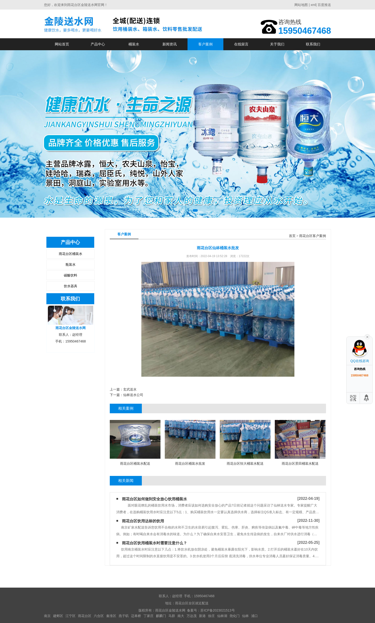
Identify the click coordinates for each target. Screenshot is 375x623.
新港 (202, 616)
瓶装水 (71, 264)
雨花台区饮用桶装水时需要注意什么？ (154, 543)
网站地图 (301, 5)
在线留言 (241, 44)
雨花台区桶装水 (70, 254)
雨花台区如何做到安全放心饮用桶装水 (154, 499)
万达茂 (192, 616)
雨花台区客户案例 (312, 236)
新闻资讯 (169, 44)
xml (313, 5)
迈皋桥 (136, 616)
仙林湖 (222, 616)
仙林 (245, 616)
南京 (47, 616)
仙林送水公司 (133, 395)
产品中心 (98, 44)
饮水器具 (70, 286)
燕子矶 (124, 616)
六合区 (99, 616)
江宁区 (71, 616)
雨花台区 (84, 616)
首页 (292, 236)
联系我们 (313, 44)
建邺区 (58, 616)
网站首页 (62, 44)
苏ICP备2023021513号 (217, 610)
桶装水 (133, 44)
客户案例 (205, 44)
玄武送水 (130, 389)
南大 (180, 616)
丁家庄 (148, 616)
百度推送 (324, 5)
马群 (171, 616)
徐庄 (211, 616)
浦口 (254, 616)
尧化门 (235, 616)
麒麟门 (161, 616)
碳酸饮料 (70, 275)
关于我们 (277, 44)
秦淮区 (111, 616)
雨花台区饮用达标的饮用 (143, 521)
